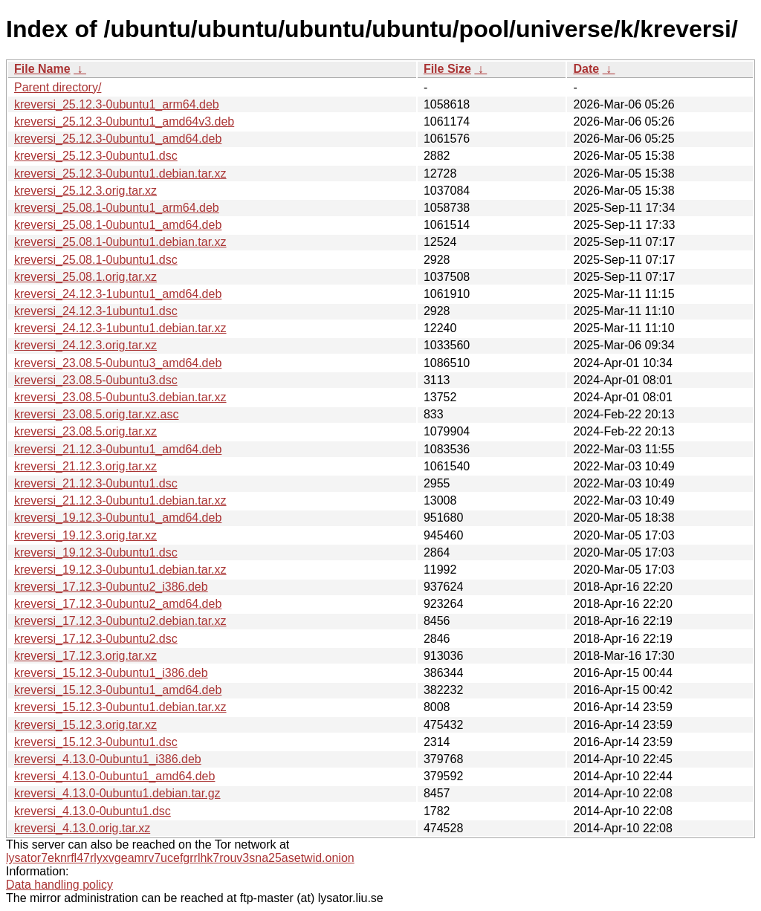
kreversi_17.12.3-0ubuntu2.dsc (96, 638)
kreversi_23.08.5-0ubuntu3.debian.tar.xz (120, 397)
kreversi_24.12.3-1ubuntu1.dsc (96, 311)
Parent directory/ (57, 87)
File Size (447, 68)
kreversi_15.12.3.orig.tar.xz (85, 725)
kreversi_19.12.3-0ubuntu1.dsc (96, 552)
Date (586, 68)
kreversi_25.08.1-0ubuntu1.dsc (96, 259)
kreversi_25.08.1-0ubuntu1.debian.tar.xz (120, 242)
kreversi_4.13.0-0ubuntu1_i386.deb (107, 759)
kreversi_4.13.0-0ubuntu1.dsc (92, 811)
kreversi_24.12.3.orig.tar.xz (85, 345)
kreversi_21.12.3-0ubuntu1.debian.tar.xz (120, 500)
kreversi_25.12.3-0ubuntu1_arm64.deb (116, 104)
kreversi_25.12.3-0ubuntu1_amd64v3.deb (124, 121)
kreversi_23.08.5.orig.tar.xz (85, 431)
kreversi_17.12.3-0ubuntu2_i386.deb (111, 586)
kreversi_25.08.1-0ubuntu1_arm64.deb (116, 207)
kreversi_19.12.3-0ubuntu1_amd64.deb (117, 517)
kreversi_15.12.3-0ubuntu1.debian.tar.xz (120, 707)
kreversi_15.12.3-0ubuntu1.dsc (96, 742)
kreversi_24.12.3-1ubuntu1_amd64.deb (117, 294)
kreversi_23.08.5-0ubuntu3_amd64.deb (117, 363)
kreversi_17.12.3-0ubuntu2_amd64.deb (117, 603)
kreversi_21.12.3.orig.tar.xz (85, 466)
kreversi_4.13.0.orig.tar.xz (82, 828)
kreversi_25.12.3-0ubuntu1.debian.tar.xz (120, 173)
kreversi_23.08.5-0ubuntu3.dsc (96, 380)
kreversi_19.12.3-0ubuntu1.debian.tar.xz (120, 569)
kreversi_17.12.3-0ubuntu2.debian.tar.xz (120, 621)
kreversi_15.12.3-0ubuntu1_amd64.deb (117, 690)
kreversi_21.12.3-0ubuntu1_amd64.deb (117, 449)
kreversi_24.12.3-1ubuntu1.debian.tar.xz (120, 328)
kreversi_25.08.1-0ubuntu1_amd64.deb (117, 224)
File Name (42, 68)
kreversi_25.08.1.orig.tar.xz (85, 276)
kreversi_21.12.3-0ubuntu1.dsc (96, 483)
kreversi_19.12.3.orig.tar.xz (85, 535)
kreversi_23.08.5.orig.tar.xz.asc (96, 414)
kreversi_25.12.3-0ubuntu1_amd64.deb (117, 138)
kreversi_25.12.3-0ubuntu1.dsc (96, 155)
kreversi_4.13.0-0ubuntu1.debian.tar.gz (117, 793)
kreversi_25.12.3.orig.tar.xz (85, 190)
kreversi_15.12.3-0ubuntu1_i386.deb (111, 673)
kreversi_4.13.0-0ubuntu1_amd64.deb (114, 776)
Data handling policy (59, 884)
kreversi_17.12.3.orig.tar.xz (85, 655)
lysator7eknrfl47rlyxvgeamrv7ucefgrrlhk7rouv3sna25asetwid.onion (180, 858)
